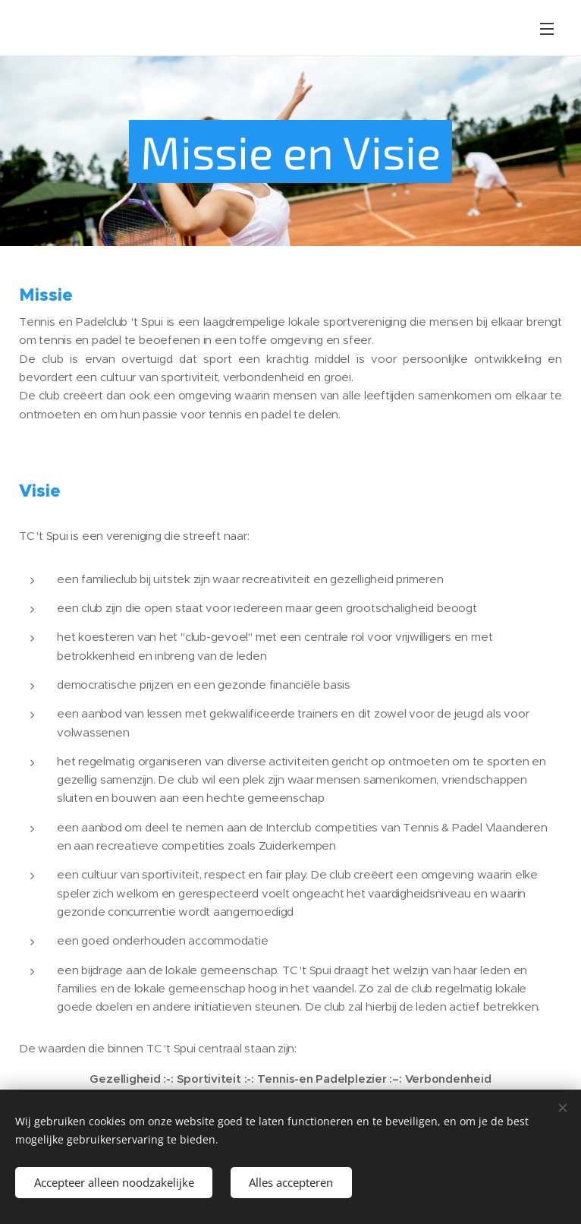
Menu (547, 29)
